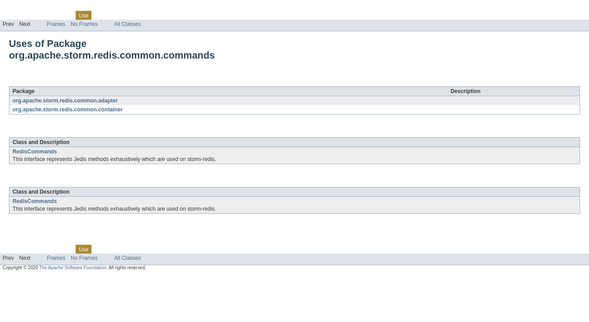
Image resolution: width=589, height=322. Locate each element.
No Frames (84, 24)
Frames (56, 24)
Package (41, 15)
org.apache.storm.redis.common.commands (118, 81)
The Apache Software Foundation (72, 267)
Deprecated (127, 15)
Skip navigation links (24, 7)
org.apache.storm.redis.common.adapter (65, 100)
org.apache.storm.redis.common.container (68, 109)
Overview (14, 15)
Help (170, 15)
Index (153, 15)
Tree (102, 15)
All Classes (127, 24)
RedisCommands (35, 151)
